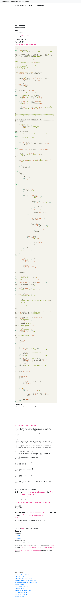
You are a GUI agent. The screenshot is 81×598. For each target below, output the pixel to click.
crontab (18, 535)
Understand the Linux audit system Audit (23, 590)
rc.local (18, 536)
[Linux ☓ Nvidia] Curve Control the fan (19, 1)
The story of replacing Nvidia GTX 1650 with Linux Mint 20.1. (27, 582)
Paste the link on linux (19, 596)
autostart (19, 538)
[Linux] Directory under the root (21, 594)
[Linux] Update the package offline (21, 586)
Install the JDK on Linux (19, 588)
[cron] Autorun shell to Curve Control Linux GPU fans (25, 580)
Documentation (5, 1)
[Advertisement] (65, 137)
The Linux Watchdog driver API (21, 592)
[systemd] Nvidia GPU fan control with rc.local (24, 578)
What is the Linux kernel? (20, 584)
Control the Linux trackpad (20, 576)
